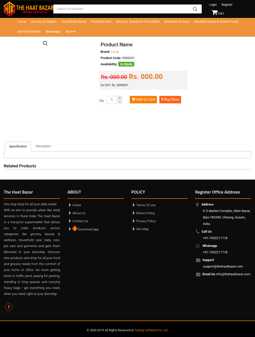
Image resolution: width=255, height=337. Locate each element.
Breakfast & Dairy (177, 21)
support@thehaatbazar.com (223, 263)
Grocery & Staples (44, 21)
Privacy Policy (146, 221)
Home (21, 21)
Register (227, 4)
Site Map (142, 229)
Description (43, 146)
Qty (101, 100)
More (70, 31)
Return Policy (145, 213)
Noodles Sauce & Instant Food (216, 21)
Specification (18, 146)
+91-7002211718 (215, 235)
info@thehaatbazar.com (227, 274)
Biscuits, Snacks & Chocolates (138, 21)
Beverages (53, 31)
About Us (78, 213)
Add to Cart (143, 99)
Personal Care (101, 21)
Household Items (74, 21)
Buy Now (170, 99)
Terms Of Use (146, 205)
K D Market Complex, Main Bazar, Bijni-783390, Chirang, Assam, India (227, 214)
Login (213, 4)
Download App (85, 228)
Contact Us (80, 221)
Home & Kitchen (29, 31)
